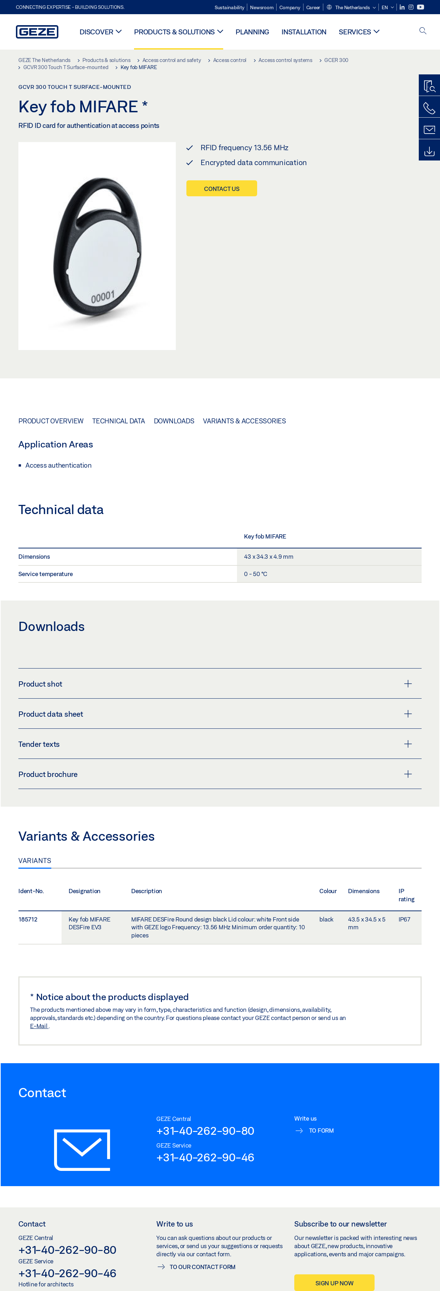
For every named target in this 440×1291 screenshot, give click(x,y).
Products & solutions (174, 32)
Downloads (174, 421)
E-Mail (39, 1025)
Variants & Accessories (244, 421)
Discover (96, 32)
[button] (351, 8)
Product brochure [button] (215, 774)
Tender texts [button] (215, 744)
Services (355, 32)
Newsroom (261, 7)
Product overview (50, 421)
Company (289, 7)
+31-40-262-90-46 (205, 1157)
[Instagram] (412, 7)
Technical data (118, 421)
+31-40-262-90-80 (205, 1130)
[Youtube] (420, 7)
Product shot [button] (215, 684)
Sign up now (334, 1283)
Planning (252, 32)
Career (313, 7)
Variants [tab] (34, 860)
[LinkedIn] (403, 7)
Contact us (221, 188)
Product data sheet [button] (215, 714)
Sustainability (229, 7)
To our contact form (203, 1266)
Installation (304, 32)
